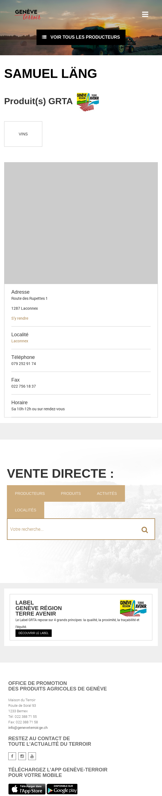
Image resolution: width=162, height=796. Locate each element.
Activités (107, 493)
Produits (71, 493)
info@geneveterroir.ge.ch (28, 727)
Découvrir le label (34, 633)
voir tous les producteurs (81, 37)
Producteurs (30, 493)
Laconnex (19, 340)
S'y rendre (19, 318)
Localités (25, 510)
